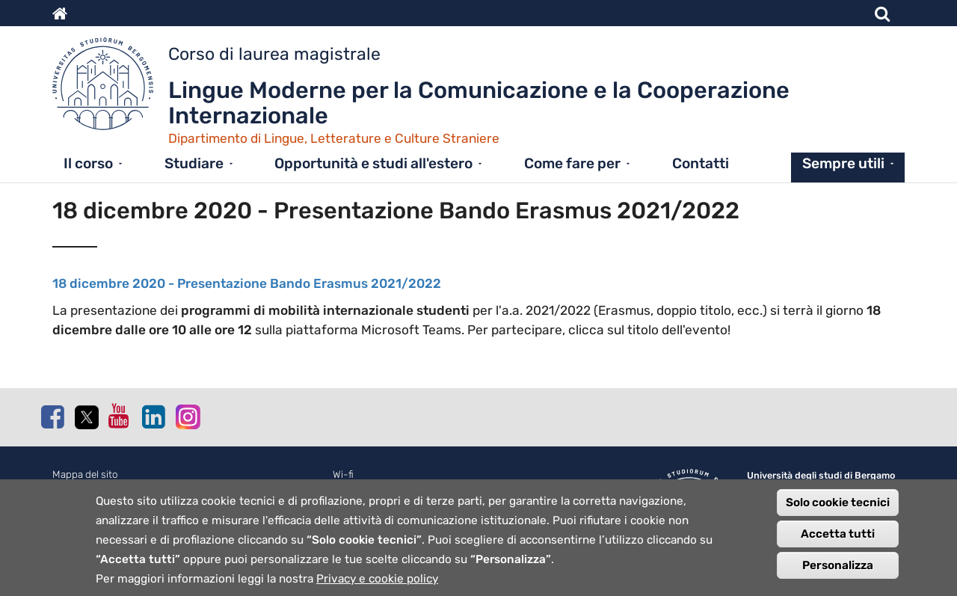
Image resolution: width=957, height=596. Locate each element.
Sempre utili (843, 163)
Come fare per (572, 163)
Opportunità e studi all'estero (373, 163)
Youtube (119, 416)
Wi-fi (343, 474)
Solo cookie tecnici (838, 514)
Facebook (52, 416)
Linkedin (153, 416)
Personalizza (837, 577)
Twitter (86, 417)
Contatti (700, 163)
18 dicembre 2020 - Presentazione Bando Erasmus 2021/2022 (246, 283)
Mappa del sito (85, 474)
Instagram (186, 416)
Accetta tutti (838, 546)
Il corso (88, 163)
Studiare (194, 163)
